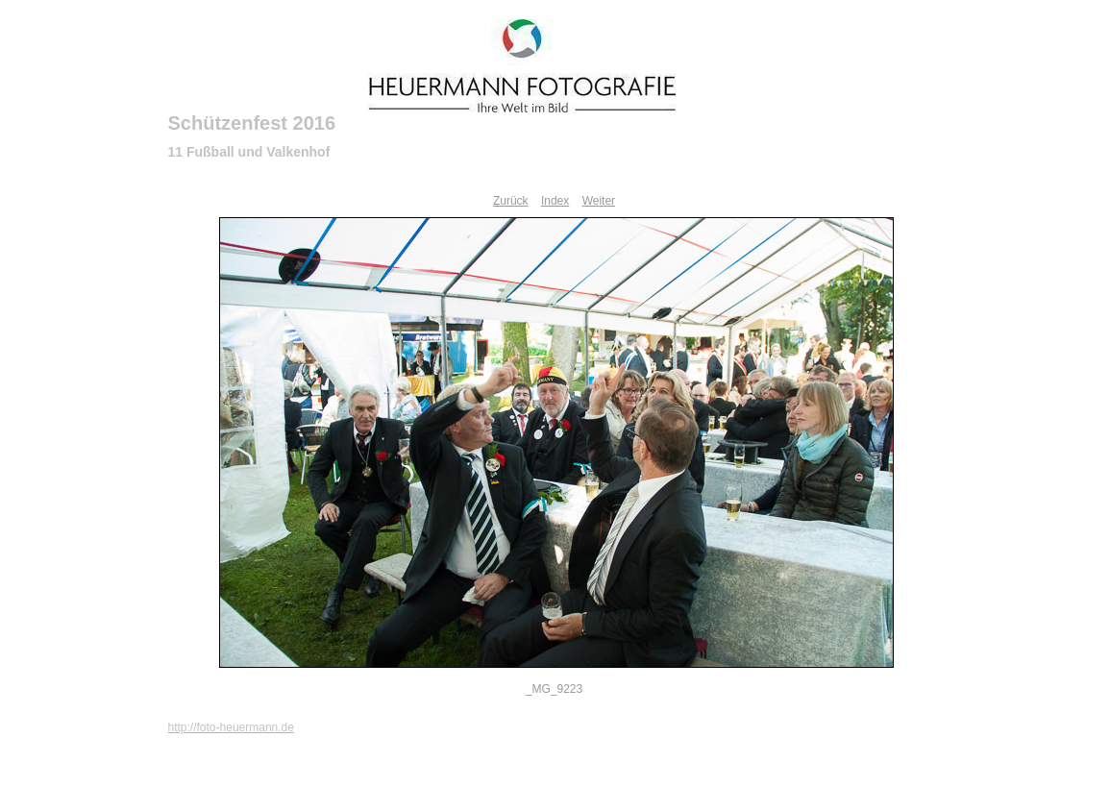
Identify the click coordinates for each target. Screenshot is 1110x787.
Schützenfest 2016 (252, 123)
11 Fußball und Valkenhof (249, 152)
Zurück (511, 201)
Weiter (598, 201)
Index (555, 201)
